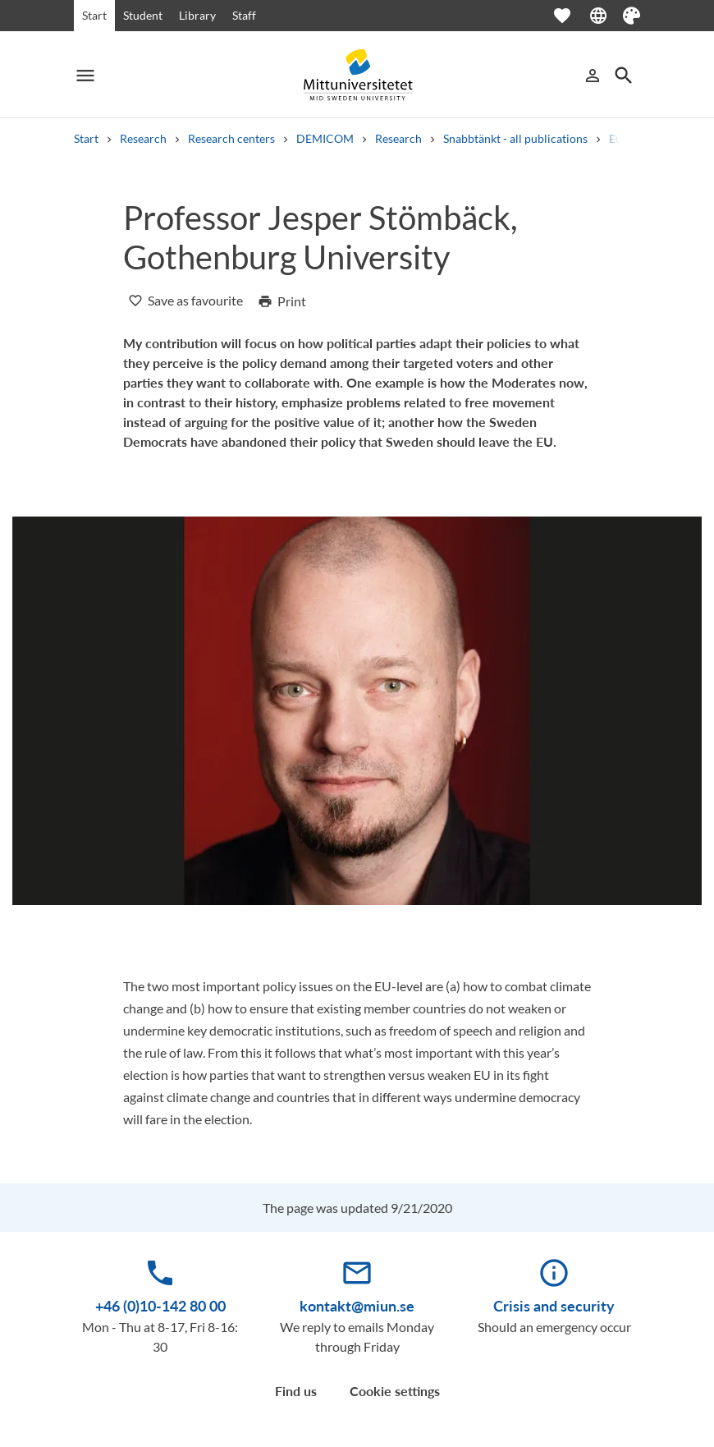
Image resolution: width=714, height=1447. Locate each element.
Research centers (231, 138)
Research (143, 138)
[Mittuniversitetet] (357, 75)
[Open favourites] (570, 15)
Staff (244, 15)
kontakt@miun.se (357, 1306)
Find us (296, 1391)
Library (197, 15)
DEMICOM (325, 138)
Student (142, 15)
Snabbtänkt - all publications (515, 138)
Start (94, 15)
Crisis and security (554, 1306)
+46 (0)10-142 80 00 (160, 1306)
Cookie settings (395, 1391)
